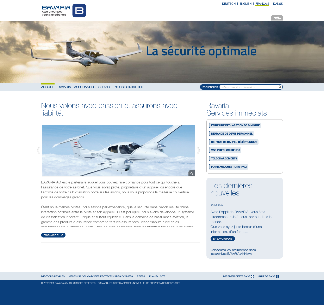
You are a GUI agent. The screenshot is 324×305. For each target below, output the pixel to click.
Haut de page (268, 276)
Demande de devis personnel (232, 133)
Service (104, 87)
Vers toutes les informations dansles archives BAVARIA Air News (233, 252)
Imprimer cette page (238, 276)
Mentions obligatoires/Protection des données (101, 276)
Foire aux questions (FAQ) (229, 166)
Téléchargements (224, 158)
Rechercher (210, 87)
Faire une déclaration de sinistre (235, 125)
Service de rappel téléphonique (234, 141)
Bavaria (64, 87)
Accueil (48, 87)
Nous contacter (128, 87)
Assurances (84, 87)
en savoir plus (53, 235)
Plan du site (157, 276)
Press (141, 276)
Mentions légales (53, 276)
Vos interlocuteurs (225, 150)
